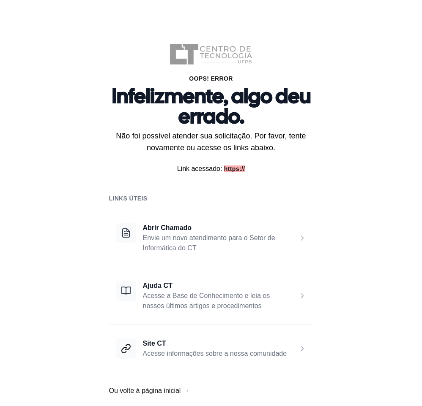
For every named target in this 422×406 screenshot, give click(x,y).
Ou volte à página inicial (149, 390)
